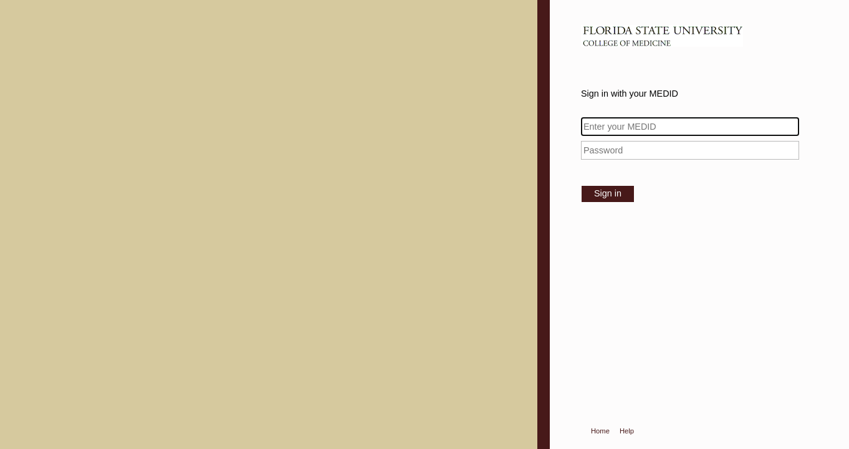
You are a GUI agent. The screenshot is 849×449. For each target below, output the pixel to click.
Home (600, 431)
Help (627, 431)
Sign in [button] (607, 193)
